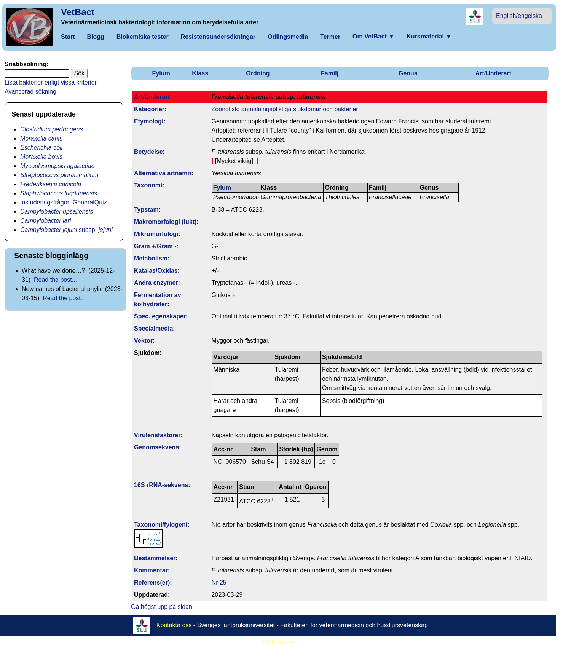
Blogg (95, 37)
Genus (408, 73)
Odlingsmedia (288, 37)
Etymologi (148, 121)
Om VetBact (373, 36)
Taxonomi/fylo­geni (160, 524)
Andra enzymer (156, 283)
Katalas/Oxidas (156, 270)
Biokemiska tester (142, 37)
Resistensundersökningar (218, 37)
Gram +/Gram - (155, 246)
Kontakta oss (174, 625)
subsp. (66, 230)
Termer (330, 37)
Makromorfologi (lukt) (165, 222)
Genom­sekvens (156, 447)
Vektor (143, 340)
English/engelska (519, 16)
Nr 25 (219, 582)
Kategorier (149, 109)
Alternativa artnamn (162, 173)
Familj (329, 73)
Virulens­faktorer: (158, 435)
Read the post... (55, 279)
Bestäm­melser (154, 558)
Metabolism (150, 258)
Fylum (161, 73)
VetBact (77, 12)
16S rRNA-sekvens (161, 485)
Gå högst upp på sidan (161, 607)
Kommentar (151, 570)
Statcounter (278, 642)
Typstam (146, 209)
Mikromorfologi (156, 234)
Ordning (258, 73)
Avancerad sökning (30, 91)
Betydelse (148, 152)
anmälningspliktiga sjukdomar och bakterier (299, 109)
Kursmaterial (429, 36)
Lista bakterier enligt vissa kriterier (51, 82)
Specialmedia (153, 328)
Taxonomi (148, 185)
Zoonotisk (225, 109)
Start (68, 37)
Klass (200, 73)
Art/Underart (493, 73)
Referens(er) (152, 582)
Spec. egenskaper (160, 316)
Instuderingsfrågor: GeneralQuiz (63, 202)
